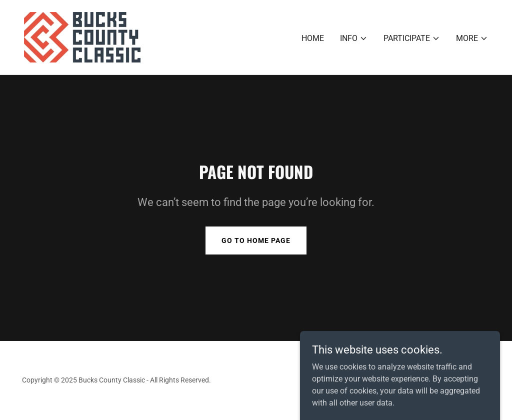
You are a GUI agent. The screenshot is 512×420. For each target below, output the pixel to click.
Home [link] (313, 38)
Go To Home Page (256, 240)
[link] (82, 37)
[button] (354, 38)
